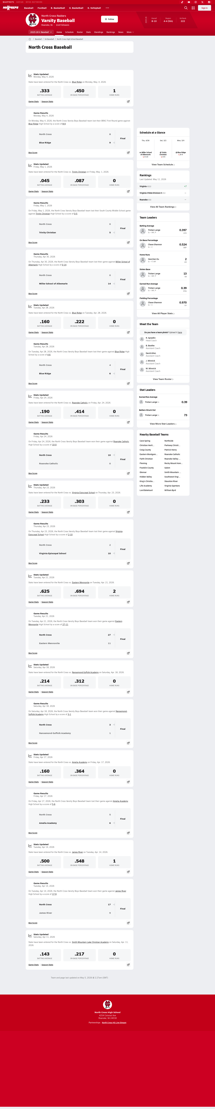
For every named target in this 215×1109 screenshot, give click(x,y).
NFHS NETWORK (34, 2)
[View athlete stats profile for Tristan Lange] (151, 402)
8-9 (64, 123)
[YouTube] (189, 2)
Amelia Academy (79, 762)
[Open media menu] (193, 8)
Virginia (143, 186)
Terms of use (107, 1069)
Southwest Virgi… (172, 476)
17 (109, 904)
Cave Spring (145, 440)
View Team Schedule (163, 164)
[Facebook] (209, 2)
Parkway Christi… (172, 445)
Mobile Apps (60, 1069)
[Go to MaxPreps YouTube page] (97, 1058)
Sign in (205, 7)
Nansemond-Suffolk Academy (85, 672)
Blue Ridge (77, 82)
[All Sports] (107, 8)
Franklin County (147, 467)
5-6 (53, 804)
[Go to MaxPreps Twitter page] (117, 1058)
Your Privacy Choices (148, 1069)
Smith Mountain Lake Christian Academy (90, 942)
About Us (46, 1069)
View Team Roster (163, 379)
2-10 (70, 534)
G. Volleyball (94, 7)
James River (77, 852)
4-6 (49, 354)
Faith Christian (146, 458)
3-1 (69, 714)
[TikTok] (182, 2)
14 (109, 283)
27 (109, 634)
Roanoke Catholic (80, 402)
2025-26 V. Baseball (41, 32)
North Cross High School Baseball (70, 39)
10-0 (54, 444)
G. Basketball (76, 7)
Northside (168, 440)
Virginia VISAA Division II (151, 193)
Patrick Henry (170, 449)
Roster (80, 32)
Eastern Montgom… (149, 454)
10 (109, 455)
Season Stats (47, 101)
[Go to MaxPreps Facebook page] (127, 1058)
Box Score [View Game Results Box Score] (32, 152)
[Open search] (186, 8)
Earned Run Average (148, 397)
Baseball (28, 7)
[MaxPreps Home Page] (30, 39)
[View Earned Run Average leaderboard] (175, 402)
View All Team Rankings (163, 206)
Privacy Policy (89, 1069)
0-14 (64, 264)
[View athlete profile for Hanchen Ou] (163, 254)
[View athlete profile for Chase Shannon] (163, 240)
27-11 (65, 624)
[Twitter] (202, 2)
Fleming (143, 463)
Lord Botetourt (146, 490)
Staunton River (171, 481)
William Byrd (170, 490)
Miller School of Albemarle (49, 283)
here (180, 332)
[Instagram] (196, 2)
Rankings (111, 32)
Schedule (69, 32)
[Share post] (128, 101)
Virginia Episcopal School (83, 492)
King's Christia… (147, 481)
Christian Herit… (147, 445)
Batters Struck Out (147, 410)
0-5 (75, 213)
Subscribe (74, 1069)
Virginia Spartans (172, 485)
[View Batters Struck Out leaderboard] (175, 415)
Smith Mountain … (172, 472)
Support (168, 1069)
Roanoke (144, 199)
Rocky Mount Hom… (173, 463)
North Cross (41, 134)
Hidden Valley (146, 476)
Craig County (145, 449)
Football (42, 7)
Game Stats (33, 101)
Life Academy (146, 485)
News (120, 32)
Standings (98, 32)
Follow (109, 19)
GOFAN (20, 2)
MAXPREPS (8, 2)
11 (109, 643)
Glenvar (143, 472)
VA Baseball (49, 39)
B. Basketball (58, 7)
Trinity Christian (79, 171)
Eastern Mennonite (80, 582)
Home (59, 32)
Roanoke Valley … (172, 458)
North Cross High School (108, 1007)
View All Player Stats (163, 313)
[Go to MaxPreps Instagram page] (107, 1058)
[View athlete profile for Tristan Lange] (163, 225)
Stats (88, 32)
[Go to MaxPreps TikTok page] (87, 1058)
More (130, 32)
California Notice (125, 1069)
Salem (167, 467)
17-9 (54, 894)
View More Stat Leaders (163, 423)
